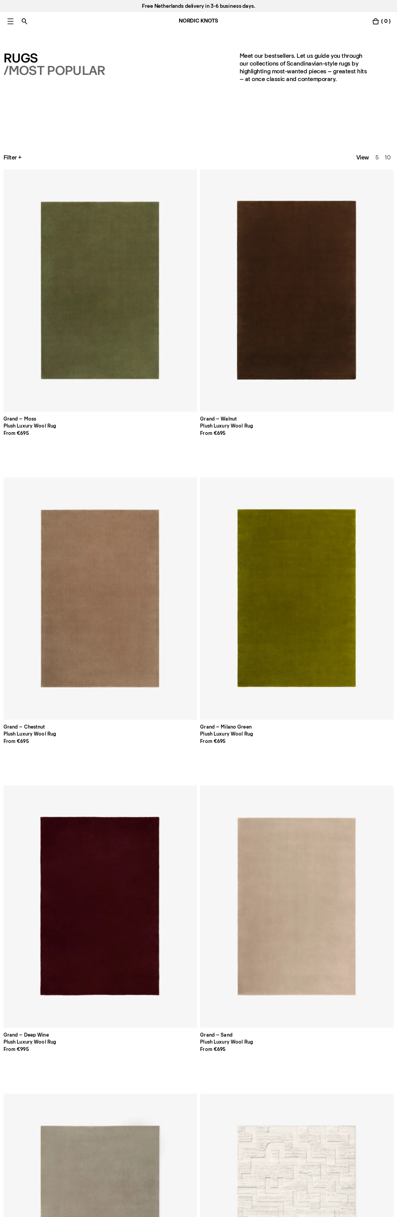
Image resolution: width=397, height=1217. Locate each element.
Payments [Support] (174, 1070)
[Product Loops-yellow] (198, 537)
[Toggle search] (24, 21)
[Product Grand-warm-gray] (120, 377)
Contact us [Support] (18, 1070)
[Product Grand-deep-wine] (356, 217)
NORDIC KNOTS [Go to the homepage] (198, 20)
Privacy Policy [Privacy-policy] (258, 1059)
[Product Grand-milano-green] (277, 217)
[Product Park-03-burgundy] (41, 537)
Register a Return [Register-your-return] (184, 1092)
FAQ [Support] (166, 1059)
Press (89, 1092)
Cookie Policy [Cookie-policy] (258, 1070)
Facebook (331, 1059)
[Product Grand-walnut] (120, 217)
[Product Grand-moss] (41, 217)
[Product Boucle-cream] (356, 858)
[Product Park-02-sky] (356, 377)
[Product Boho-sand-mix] (277, 377)
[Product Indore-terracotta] (198, 698)
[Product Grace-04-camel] (277, 537)
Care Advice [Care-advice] (98, 1081)
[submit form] (148, 1142)
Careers (14, 1092)
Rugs (20, 58)
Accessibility (256, 1103)
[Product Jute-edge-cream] (120, 858)
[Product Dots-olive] (277, 698)
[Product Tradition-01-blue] (277, 858)
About (90, 1059)
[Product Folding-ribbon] (120, 698)
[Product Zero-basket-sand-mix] (198, 858)
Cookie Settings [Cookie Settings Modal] (261, 1081)
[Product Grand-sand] (41, 377)
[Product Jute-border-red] (41, 858)
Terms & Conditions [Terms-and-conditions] (266, 1092)
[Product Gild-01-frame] (41, 698)
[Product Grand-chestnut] (198, 217)
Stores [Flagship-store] (12, 1081)
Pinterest (330, 1092)
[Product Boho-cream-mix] (198, 377)
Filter (13, 157)
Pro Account (19, 1059)
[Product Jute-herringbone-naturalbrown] (356, 698)
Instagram (331, 1070)
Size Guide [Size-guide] (96, 1070)
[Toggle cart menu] (381, 21)
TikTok (326, 1081)
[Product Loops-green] (120, 537)
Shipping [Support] (173, 1081)
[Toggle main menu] (10, 21)
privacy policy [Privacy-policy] (118, 1165)
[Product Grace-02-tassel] (356, 537)
